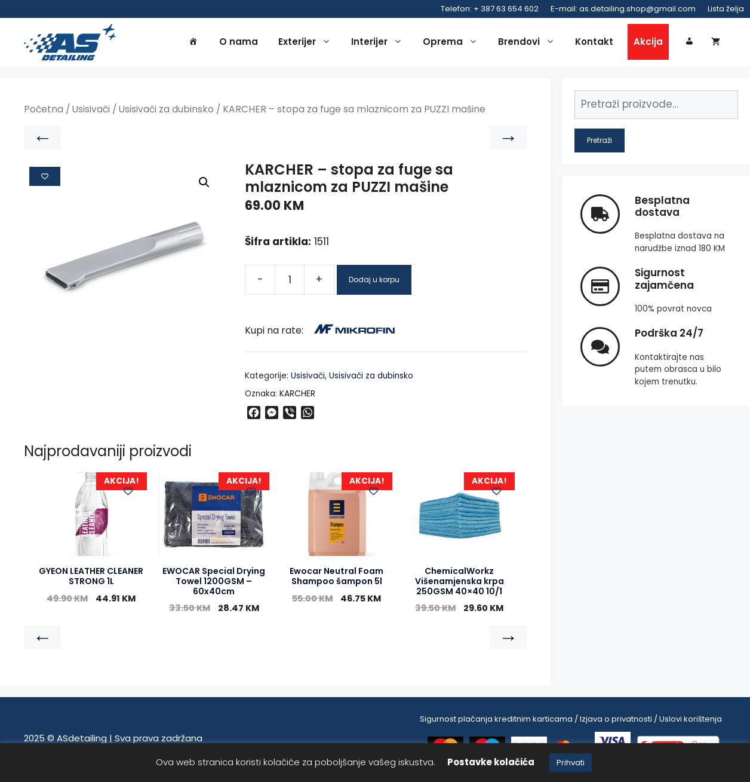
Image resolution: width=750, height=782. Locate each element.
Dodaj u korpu (374, 281)
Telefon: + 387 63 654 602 (490, 8)
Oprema (453, 43)
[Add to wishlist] (44, 178)
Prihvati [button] (571, 762)
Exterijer (307, 43)
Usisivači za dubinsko (166, 111)
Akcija (648, 42)
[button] (204, 185)
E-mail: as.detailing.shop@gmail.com (623, 8)
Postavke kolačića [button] (490, 762)
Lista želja (726, 8)
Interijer (379, 43)
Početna (43, 111)
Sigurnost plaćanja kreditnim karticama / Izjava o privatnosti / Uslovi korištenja (571, 721)
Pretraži (599, 142)
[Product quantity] (290, 282)
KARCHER (297, 395)
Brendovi (529, 43)
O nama (238, 42)
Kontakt (594, 42)
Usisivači (91, 111)
